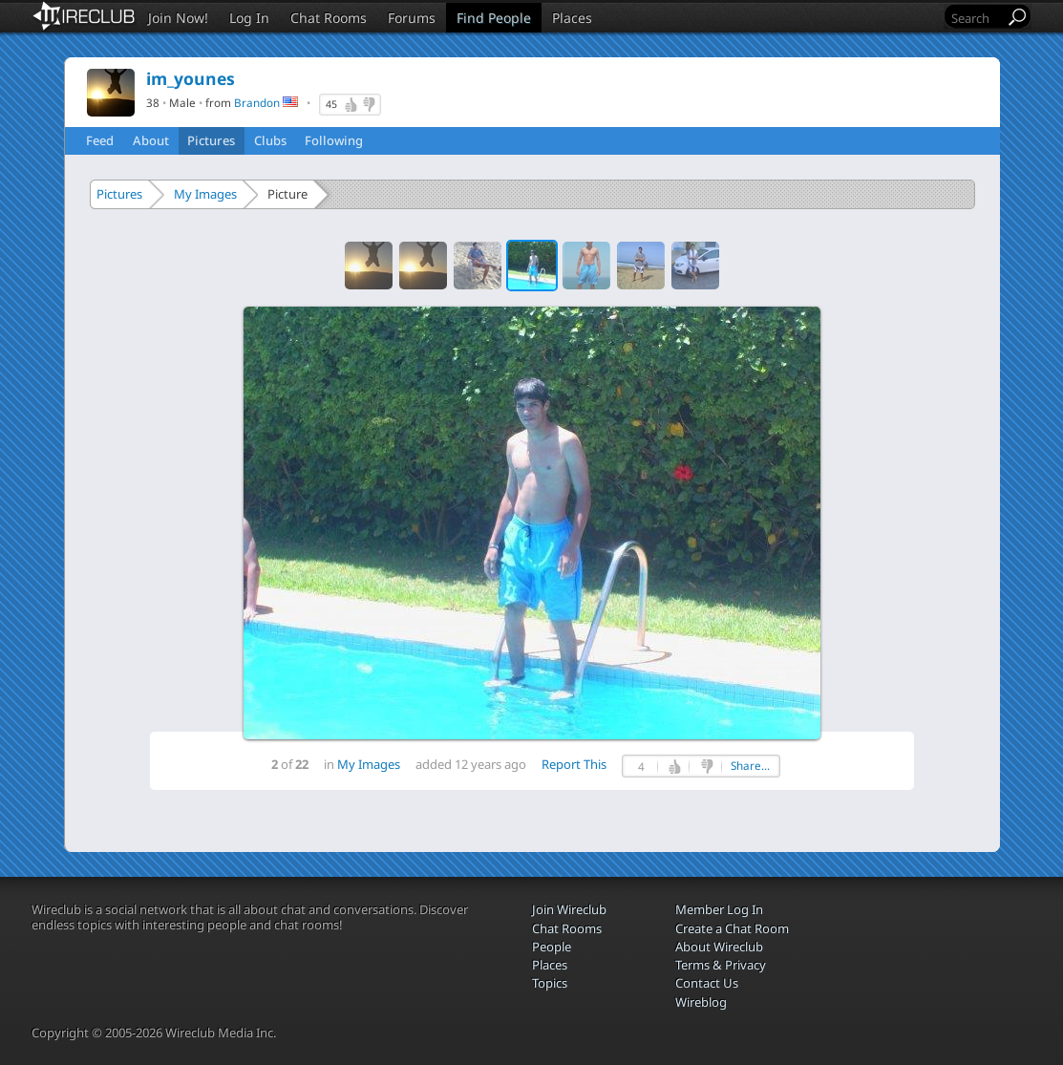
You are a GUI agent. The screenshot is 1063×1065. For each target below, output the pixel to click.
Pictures (211, 140)
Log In (249, 18)
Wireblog (701, 1002)
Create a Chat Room (732, 928)
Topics (549, 982)
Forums (412, 18)
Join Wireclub (569, 909)
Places (572, 18)
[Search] (976, 17)
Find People (494, 18)
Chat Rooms (328, 18)
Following (334, 140)
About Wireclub (719, 946)
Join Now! (178, 18)
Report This (574, 764)
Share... (750, 765)
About (151, 140)
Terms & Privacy (720, 964)
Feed (100, 140)
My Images (205, 193)
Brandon (257, 102)
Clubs (270, 140)
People (551, 946)
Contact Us (706, 982)
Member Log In (719, 909)
